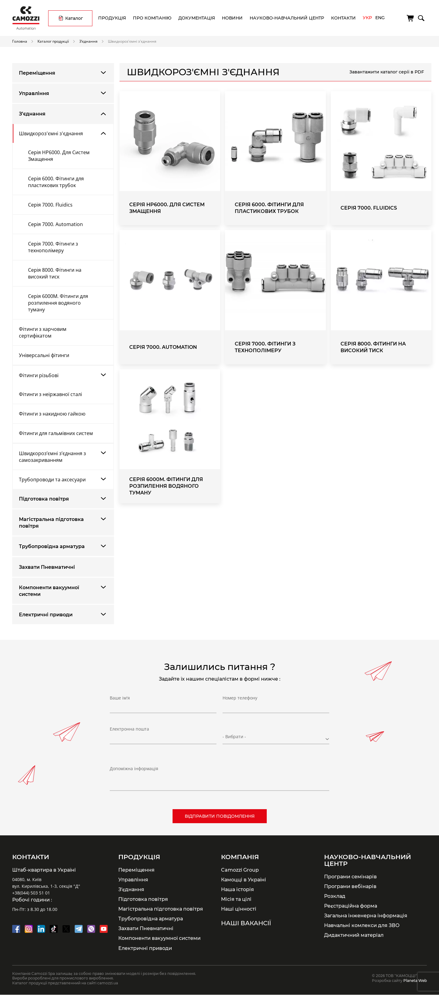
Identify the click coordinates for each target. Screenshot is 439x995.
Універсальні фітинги (44, 355)
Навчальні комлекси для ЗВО (362, 925)
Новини (232, 18)
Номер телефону (240, 703)
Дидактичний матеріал (354, 935)
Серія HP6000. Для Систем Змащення (59, 155)
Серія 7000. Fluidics (50, 204)
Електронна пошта (129, 734)
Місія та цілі (236, 899)
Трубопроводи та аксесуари (52, 479)
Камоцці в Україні (243, 879)
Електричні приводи (46, 615)
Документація (196, 18)
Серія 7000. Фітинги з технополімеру (53, 247)
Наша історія (237, 889)
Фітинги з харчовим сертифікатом (42, 332)
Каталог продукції (53, 41)
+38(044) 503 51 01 (31, 893)
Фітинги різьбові (39, 375)
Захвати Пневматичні (47, 567)
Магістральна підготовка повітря (51, 522)
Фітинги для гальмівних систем (56, 433)
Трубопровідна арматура (52, 546)
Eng (380, 17)
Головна (19, 41)
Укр (367, 17)
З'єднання (131, 889)
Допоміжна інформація (134, 768)
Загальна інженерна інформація (365, 915)
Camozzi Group (240, 870)
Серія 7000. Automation (55, 224)
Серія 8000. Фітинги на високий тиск (54, 273)
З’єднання (88, 41)
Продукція (112, 18)
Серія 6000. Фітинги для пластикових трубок (56, 182)
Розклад (334, 896)
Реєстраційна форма (350, 906)
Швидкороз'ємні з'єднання (51, 133)
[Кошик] (411, 18)
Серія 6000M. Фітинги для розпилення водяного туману (58, 303)
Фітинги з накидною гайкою (52, 413)
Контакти (343, 18)
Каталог (74, 18)
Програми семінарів (350, 876)
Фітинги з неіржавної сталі (50, 394)
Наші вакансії (246, 923)
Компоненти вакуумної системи (49, 591)
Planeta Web (415, 980)
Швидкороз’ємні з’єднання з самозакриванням (52, 456)
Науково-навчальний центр (287, 18)
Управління (34, 93)
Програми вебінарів (350, 886)
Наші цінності (238, 909)
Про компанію (152, 18)
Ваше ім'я (120, 703)
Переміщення (37, 73)
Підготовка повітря (44, 499)
